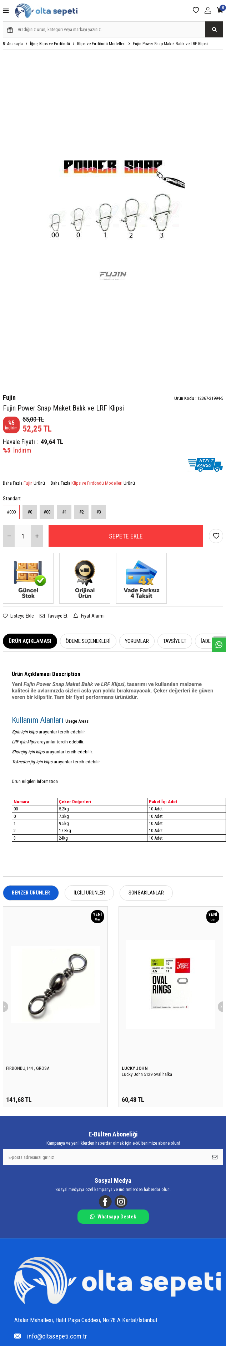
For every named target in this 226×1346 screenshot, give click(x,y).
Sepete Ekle (126, 536)
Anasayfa (13, 43)
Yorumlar (137, 641)
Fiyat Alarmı (89, 616)
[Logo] (117, 1281)
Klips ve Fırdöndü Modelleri (101, 43)
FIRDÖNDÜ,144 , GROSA (27, 1068)
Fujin (9, 397)
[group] (113, 214)
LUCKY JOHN (135, 1068)
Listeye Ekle (18, 616)
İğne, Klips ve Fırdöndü (50, 43)
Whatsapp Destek (113, 1216)
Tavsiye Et (53, 616)
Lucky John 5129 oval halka (147, 1074)
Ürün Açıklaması (30, 641)
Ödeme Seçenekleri (88, 641)
